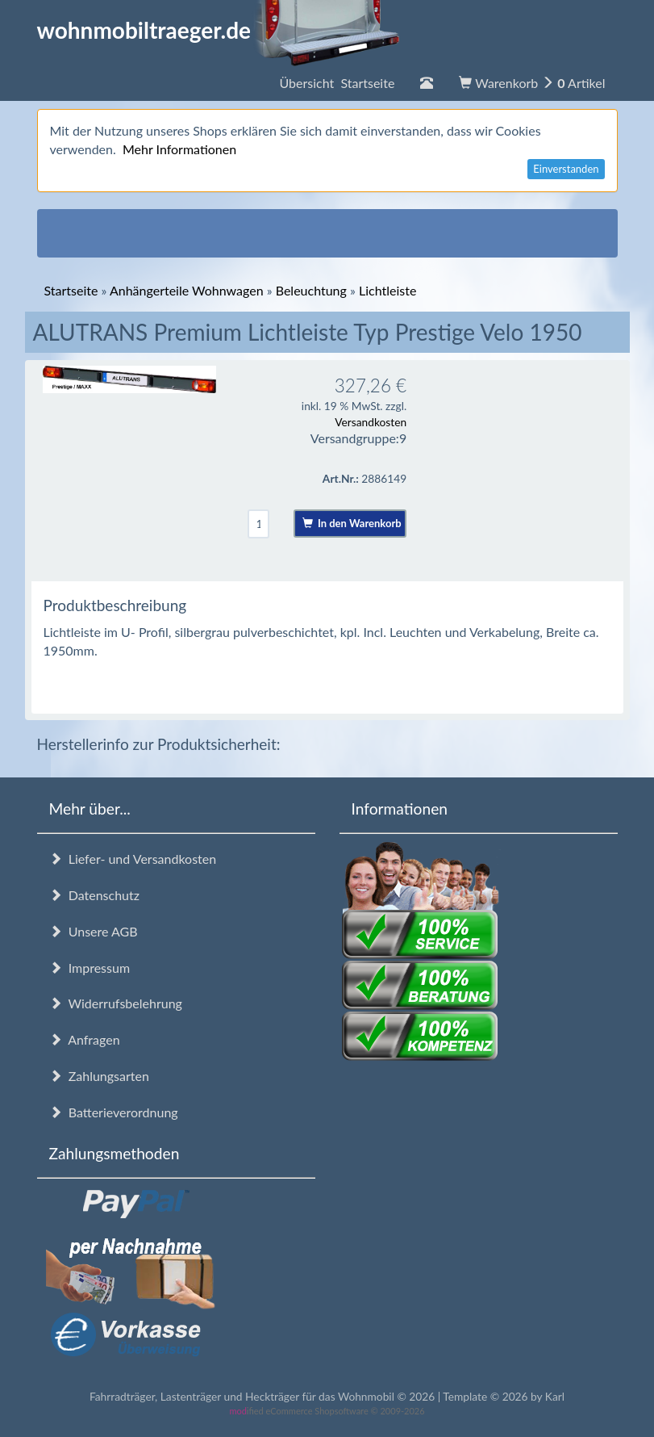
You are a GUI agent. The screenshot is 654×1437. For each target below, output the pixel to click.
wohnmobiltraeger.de (219, 30)
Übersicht (336, 82)
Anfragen (84, 1039)
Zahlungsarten (99, 1075)
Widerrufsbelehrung (115, 1003)
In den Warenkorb (352, 523)
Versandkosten (370, 422)
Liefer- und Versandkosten (133, 858)
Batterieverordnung (113, 1112)
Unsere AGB (93, 931)
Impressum (90, 967)
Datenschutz (94, 895)
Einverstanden (565, 168)
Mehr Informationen (179, 149)
